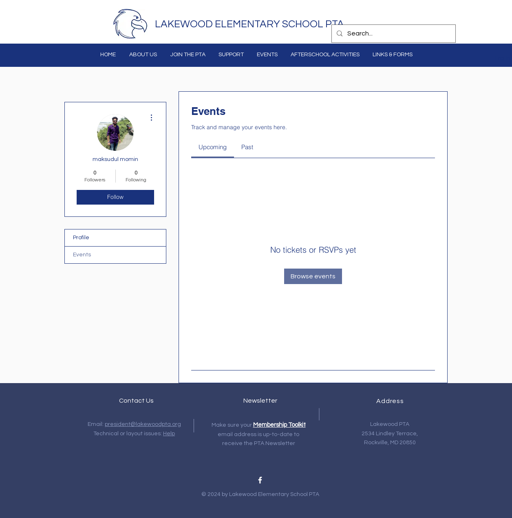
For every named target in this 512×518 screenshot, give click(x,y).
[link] (213, 147)
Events (82, 255)
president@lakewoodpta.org (143, 424)
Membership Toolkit (279, 425)
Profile (81, 237)
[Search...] (392, 33)
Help (169, 433)
